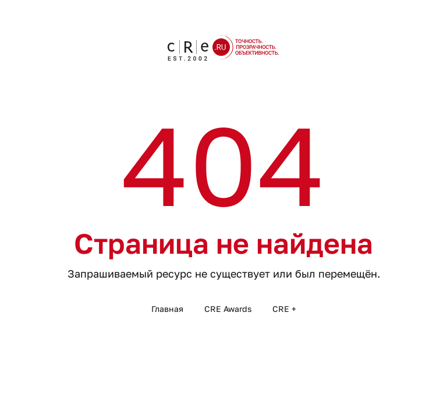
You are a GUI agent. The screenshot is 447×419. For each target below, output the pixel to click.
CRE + (284, 309)
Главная (167, 309)
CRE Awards (227, 309)
